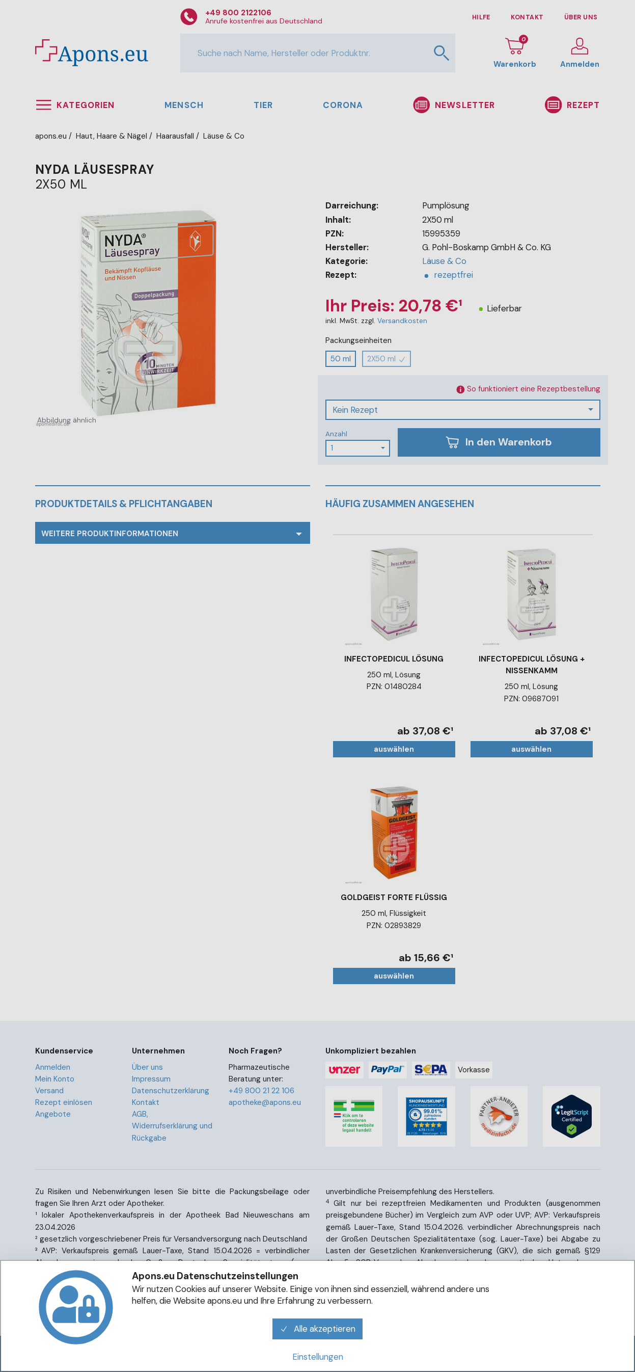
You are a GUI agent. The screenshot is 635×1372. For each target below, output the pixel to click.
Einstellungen (317, 1356)
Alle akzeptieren (318, 1328)
